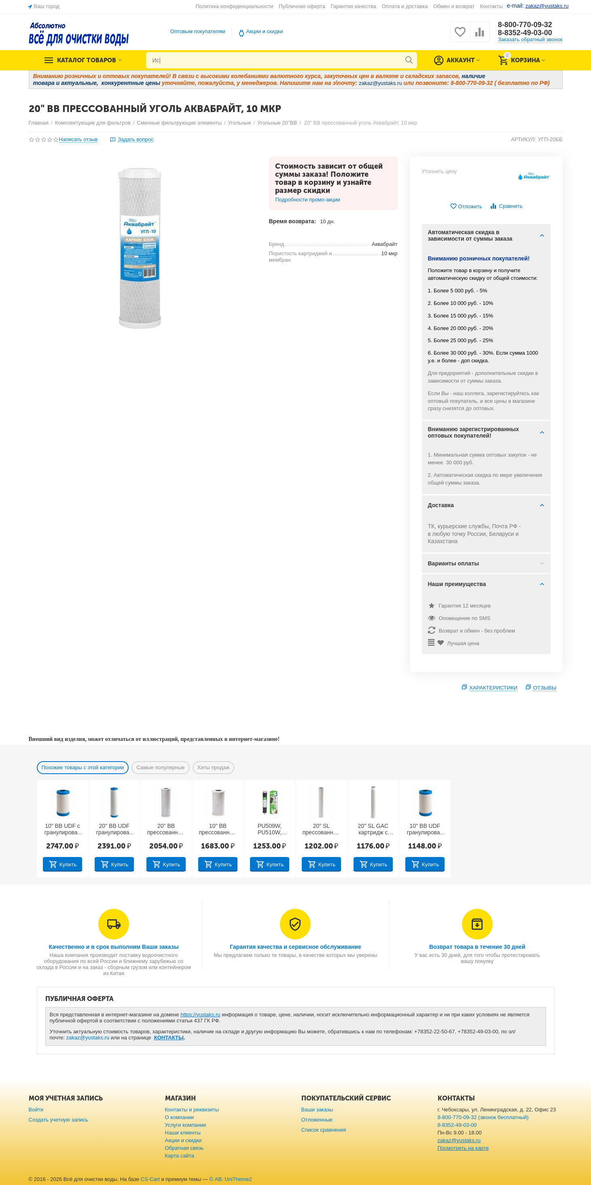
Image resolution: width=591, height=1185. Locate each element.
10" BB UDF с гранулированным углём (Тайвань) (62, 829)
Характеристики (493, 688)
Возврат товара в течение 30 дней (477, 947)
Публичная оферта (302, 6)
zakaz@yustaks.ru (88, 1038)
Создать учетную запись (58, 1120)
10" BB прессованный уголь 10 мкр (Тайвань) (218, 829)
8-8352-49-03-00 (525, 33)
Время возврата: (292, 221)
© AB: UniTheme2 (231, 1179)
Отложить (466, 206)
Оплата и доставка (405, 6)
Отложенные (317, 1120)
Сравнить (505, 206)
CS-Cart (150, 1179)
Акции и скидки (264, 31)
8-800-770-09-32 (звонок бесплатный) (483, 1117)
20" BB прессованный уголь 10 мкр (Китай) (166, 829)
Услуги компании (185, 1125)
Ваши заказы (317, 1110)
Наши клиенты (183, 1133)
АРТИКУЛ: (523, 139)
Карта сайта (180, 1156)
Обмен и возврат (453, 6)
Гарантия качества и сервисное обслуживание (295, 947)
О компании (179, 1117)
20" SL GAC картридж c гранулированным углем (373, 829)
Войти (36, 1110)
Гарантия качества (354, 6)
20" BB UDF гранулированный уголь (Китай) (114, 829)
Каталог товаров (86, 60)
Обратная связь (184, 1148)
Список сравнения (323, 1130)
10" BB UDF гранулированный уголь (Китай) (425, 829)
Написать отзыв (78, 139)
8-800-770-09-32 (525, 25)
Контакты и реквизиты (192, 1110)
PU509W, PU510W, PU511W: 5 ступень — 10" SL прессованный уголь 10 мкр (270, 829)
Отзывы (545, 688)
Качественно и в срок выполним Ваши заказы (114, 947)
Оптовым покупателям (197, 31)
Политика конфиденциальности (234, 6)
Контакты (491, 6)
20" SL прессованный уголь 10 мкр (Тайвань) (322, 829)
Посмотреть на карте (463, 1148)
